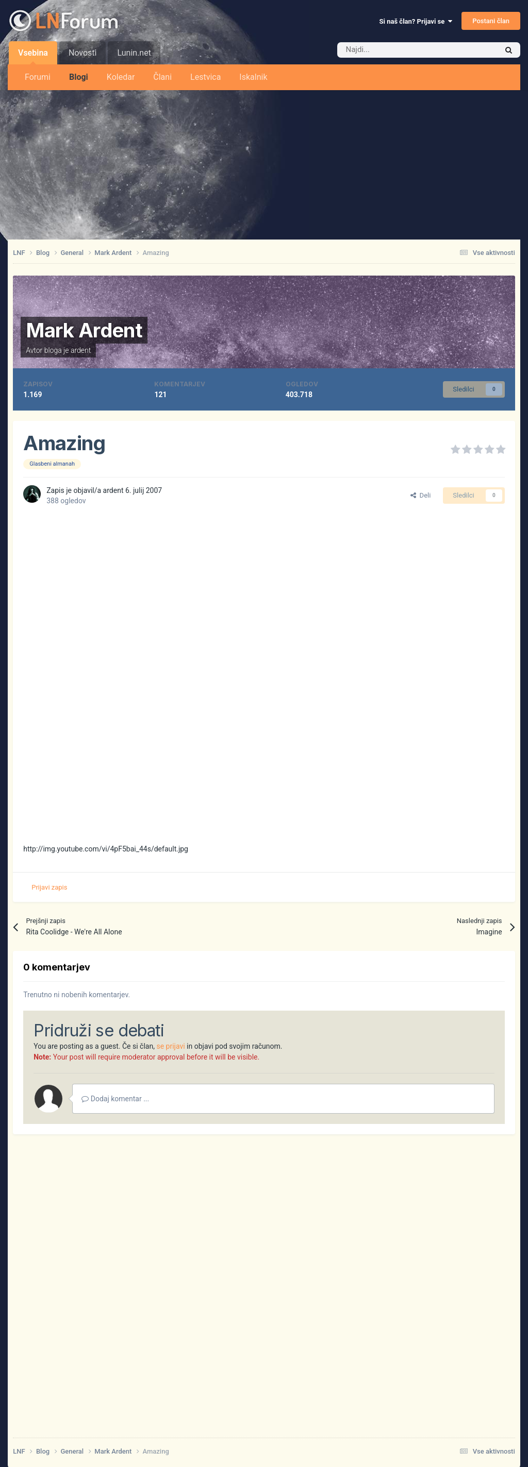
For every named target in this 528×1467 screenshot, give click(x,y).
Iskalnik (253, 77)
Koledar (121, 77)
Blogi (78, 77)
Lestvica (205, 77)
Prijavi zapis (49, 887)
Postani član (490, 21)
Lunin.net (134, 53)
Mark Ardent (84, 330)
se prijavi (170, 1046)
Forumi (38, 77)
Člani (162, 77)
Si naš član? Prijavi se (416, 21)
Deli (420, 495)
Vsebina (33, 56)
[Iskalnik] (395, 50)
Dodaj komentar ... (115, 1099)
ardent (81, 350)
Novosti (83, 53)
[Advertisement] (264, 162)
